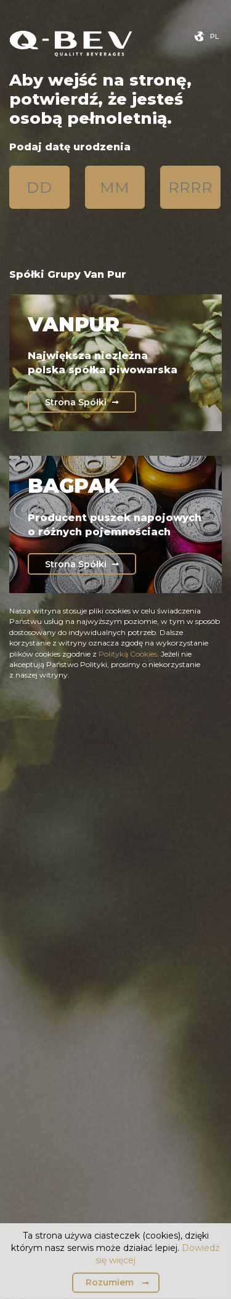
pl (214, 36)
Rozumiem (110, 1282)
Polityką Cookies (128, 653)
